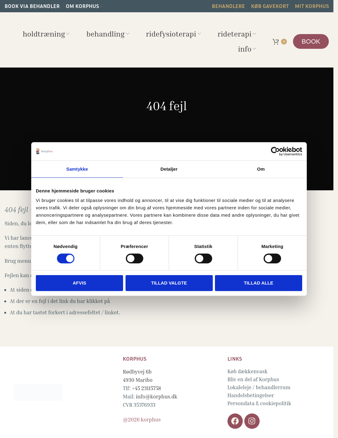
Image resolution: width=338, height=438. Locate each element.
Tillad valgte (169, 282)
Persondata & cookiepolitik (259, 403)
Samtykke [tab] (77, 169)
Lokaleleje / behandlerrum (259, 387)
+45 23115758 (146, 388)
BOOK (311, 41)
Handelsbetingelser (250, 395)
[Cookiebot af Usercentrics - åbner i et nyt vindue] (275, 151)
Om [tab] (261, 169)
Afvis (79, 282)
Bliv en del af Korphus (253, 379)
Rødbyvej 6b (137, 371)
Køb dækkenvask (247, 371)
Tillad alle (258, 282)
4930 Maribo (137, 380)
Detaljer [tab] (169, 169)
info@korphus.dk (156, 396)
